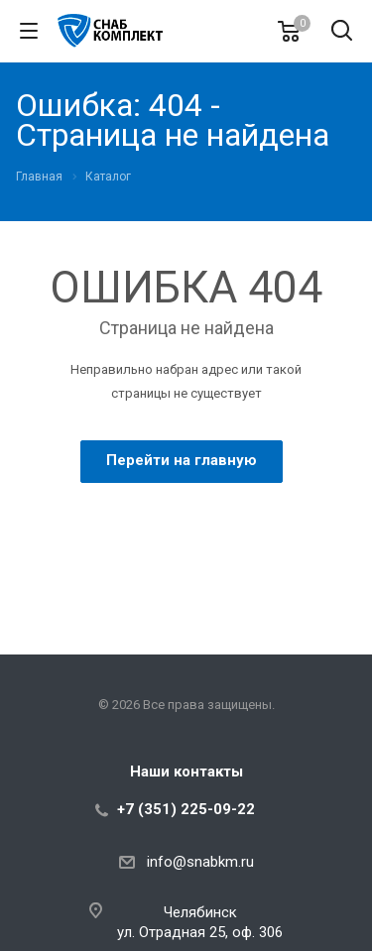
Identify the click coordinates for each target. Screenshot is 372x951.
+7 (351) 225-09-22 (186, 809)
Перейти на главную (181, 460)
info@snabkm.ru (200, 862)
